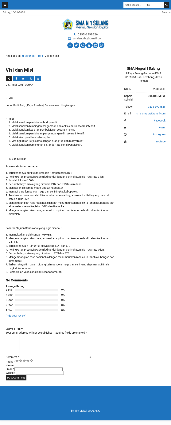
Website (10, 377)
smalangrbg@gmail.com (87, 38)
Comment (12, 361)
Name (10, 369)
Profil (40, 55)
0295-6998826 (88, 34)
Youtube (160, 141)
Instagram (159, 134)
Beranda (28, 55)
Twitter (161, 127)
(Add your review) (16, 315)
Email (10, 373)
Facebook (159, 120)
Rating (10, 366)
